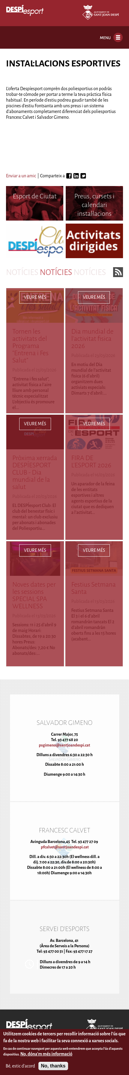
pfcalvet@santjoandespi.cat (64, 847)
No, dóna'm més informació (46, 1055)
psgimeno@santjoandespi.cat (64, 745)
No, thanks (53, 1067)
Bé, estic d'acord (20, 1067)
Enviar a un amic (21, 175)
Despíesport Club (34, 238)
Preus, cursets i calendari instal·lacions (94, 205)
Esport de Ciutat (34, 196)
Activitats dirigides (94, 238)
